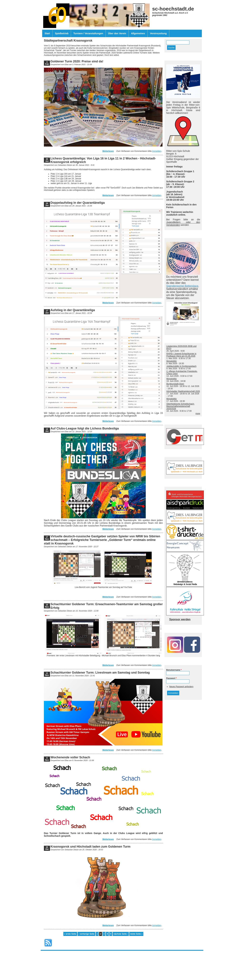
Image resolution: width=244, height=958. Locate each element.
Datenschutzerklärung (128, 953)
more (198, 413)
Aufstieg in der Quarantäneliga (72, 310)
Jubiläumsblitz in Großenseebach (181, 366)
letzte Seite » (136, 934)
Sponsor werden (179, 619)
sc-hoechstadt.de (173, 9)
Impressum (111, 953)
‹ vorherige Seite (86, 934)
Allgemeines (138, 33)
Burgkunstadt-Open (175, 384)
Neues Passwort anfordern (181, 686)
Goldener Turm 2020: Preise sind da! (76, 61)
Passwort (171, 678)
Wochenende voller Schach (70, 757)
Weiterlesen (108, 151)
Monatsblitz (171, 361)
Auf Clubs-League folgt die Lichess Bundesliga (84, 428)
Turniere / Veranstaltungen (88, 33)
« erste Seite (70, 934)
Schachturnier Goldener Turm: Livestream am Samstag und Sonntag (100, 672)
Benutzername (174, 670)
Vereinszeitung (158, 33)
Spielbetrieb (61, 33)
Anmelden (156, 151)
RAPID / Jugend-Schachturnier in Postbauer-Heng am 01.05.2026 (181, 354)
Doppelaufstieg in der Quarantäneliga (77, 202)
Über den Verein (117, 33)
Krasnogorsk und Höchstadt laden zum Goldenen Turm (90, 846)
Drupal (128, 955)
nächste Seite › (121, 934)
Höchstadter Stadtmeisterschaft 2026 (183, 391)
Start (47, 33)
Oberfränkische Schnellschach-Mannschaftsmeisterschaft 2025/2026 (180, 406)
